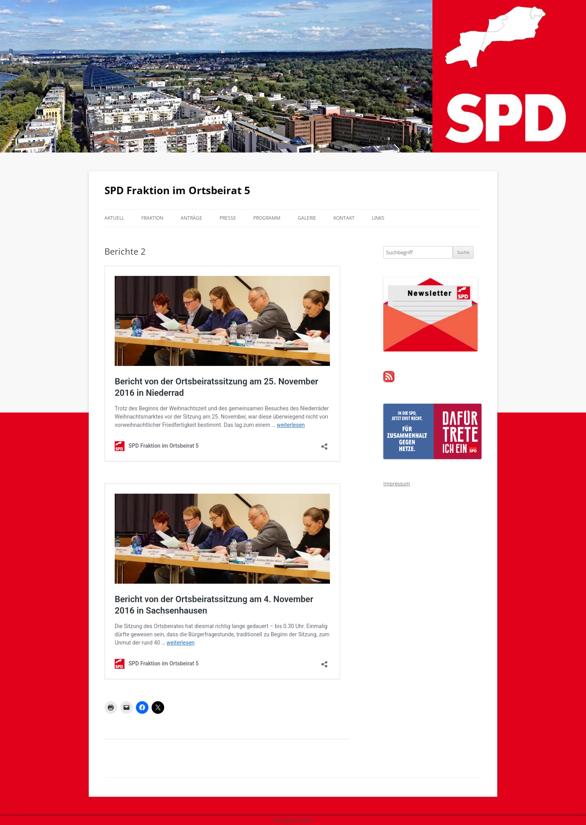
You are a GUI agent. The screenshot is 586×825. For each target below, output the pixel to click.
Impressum (396, 483)
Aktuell (114, 218)
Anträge (191, 218)
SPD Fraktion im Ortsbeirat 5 (177, 190)
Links (378, 218)
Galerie (307, 218)
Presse (228, 218)
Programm (266, 218)
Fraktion (152, 218)
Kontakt (344, 218)
